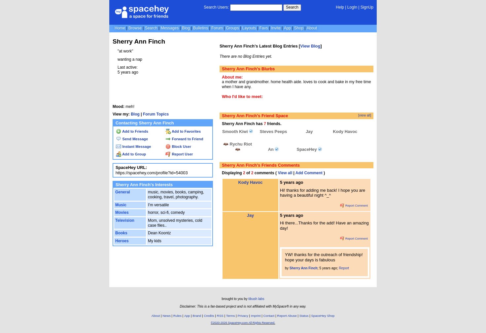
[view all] (364, 115)
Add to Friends (132, 131)
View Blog (310, 46)
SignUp (367, 7)
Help (340, 7)
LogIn (352, 7)
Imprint (256, 315)
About (312, 28)
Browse (135, 28)
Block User (178, 147)
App (287, 28)
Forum (217, 28)
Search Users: (216, 7)
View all (285, 173)
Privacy (242, 315)
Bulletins (200, 28)
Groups (232, 28)
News (166, 315)
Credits (209, 315)
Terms (230, 315)
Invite (276, 28)
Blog (186, 28)
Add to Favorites (183, 131)
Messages (169, 28)
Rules (177, 315)
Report (344, 268)
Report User (179, 154)
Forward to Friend (184, 139)
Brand (196, 315)
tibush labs (256, 299)
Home (120, 28)
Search (292, 7)
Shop (298, 28)
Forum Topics (156, 114)
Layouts (249, 28)
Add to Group (131, 154)
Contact (269, 315)
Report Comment (354, 205)
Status (304, 315)
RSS (220, 315)
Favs (263, 28)
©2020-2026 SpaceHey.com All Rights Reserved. (243, 322)
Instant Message (133, 147)
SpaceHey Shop (323, 315)
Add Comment (309, 173)
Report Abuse (286, 315)
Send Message (132, 139)
